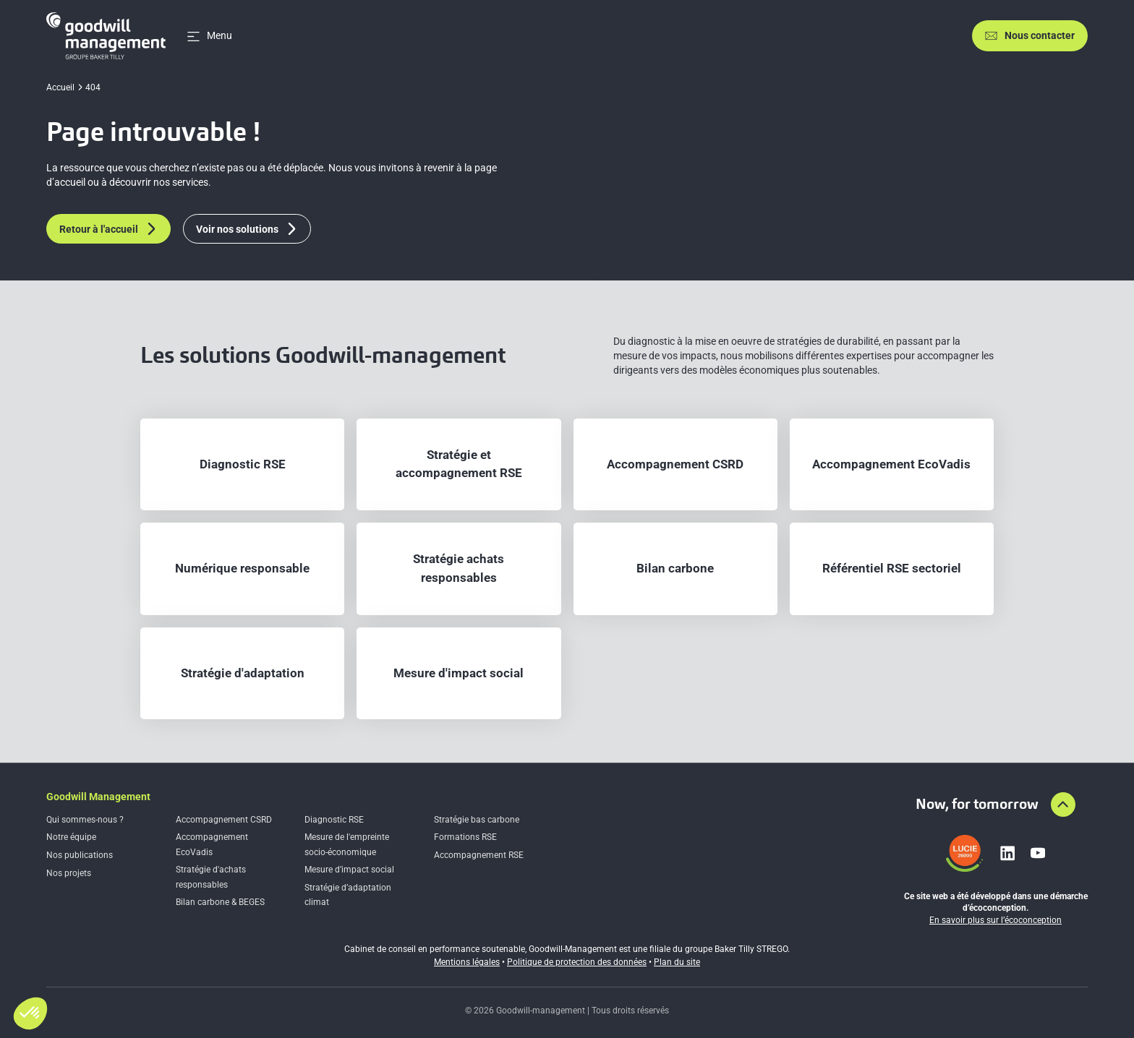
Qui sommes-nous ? (85, 820)
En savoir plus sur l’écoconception (995, 920)
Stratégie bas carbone (476, 820)
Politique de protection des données (577, 962)
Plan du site (677, 962)
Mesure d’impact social (349, 870)
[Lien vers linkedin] (1007, 853)
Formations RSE (465, 837)
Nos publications (79, 855)
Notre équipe (71, 837)
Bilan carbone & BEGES (220, 902)
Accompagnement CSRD (224, 820)
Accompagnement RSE (479, 855)
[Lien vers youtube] (1038, 853)
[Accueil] (106, 35)
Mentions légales (467, 962)
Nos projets (68, 873)
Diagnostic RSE (334, 820)
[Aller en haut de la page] (1063, 804)
